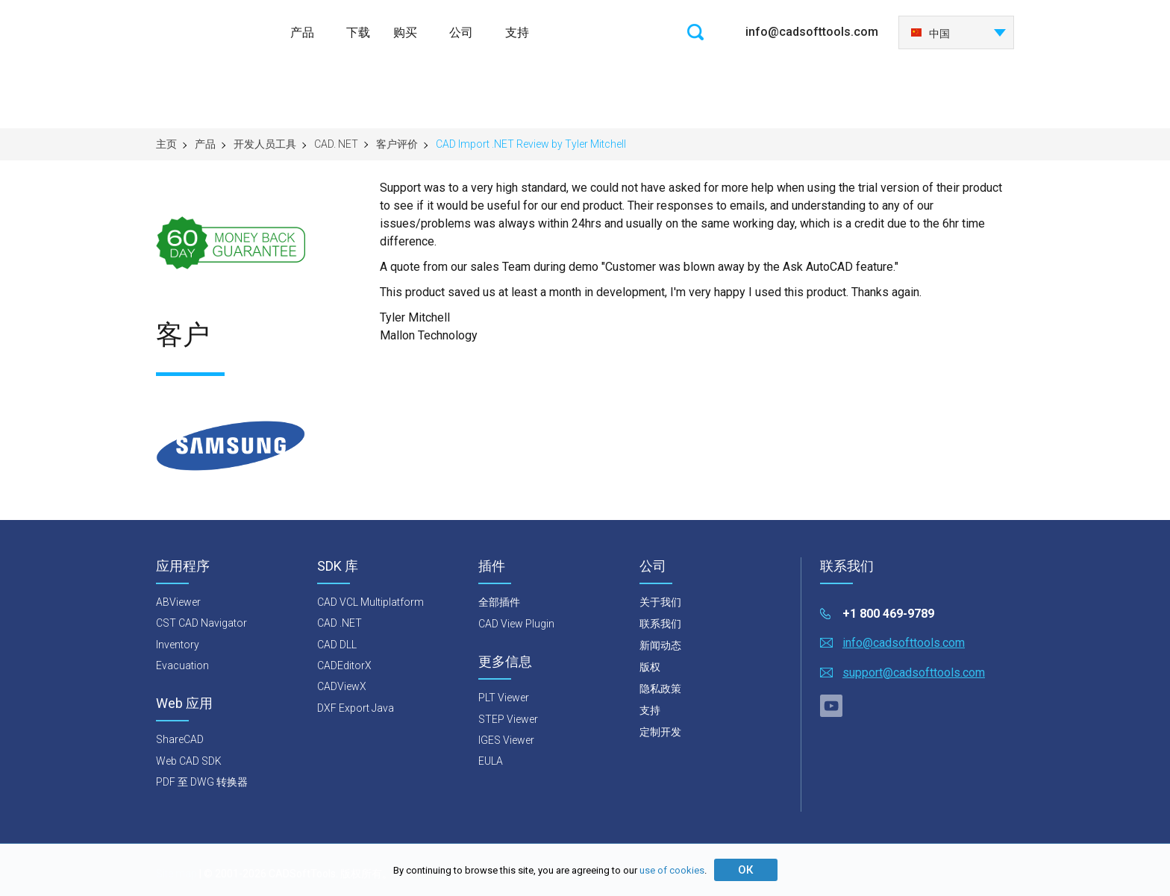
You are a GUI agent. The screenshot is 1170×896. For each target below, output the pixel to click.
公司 (461, 32)
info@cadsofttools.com (811, 32)
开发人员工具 (265, 144)
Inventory (177, 645)
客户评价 (397, 144)
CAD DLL (337, 645)
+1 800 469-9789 (888, 614)
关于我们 (660, 602)
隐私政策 (660, 689)
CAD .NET (339, 623)
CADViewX (341, 686)
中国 (930, 33)
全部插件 (499, 602)
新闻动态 (660, 645)
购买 (405, 32)
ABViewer (178, 602)
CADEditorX (344, 665)
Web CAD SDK (189, 761)
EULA (490, 761)
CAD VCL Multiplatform (370, 602)
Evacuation (182, 665)
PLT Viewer (503, 698)
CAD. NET (336, 144)
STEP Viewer (508, 719)
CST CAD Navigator (201, 623)
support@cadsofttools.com (913, 672)
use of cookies (671, 870)
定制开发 (660, 732)
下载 (358, 32)
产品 (302, 32)
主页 (166, 144)
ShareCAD (180, 739)
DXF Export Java (355, 708)
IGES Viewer (506, 740)
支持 (517, 32)
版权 (649, 667)
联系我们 (660, 624)
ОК (745, 870)
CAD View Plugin (516, 624)
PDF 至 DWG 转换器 (202, 782)
